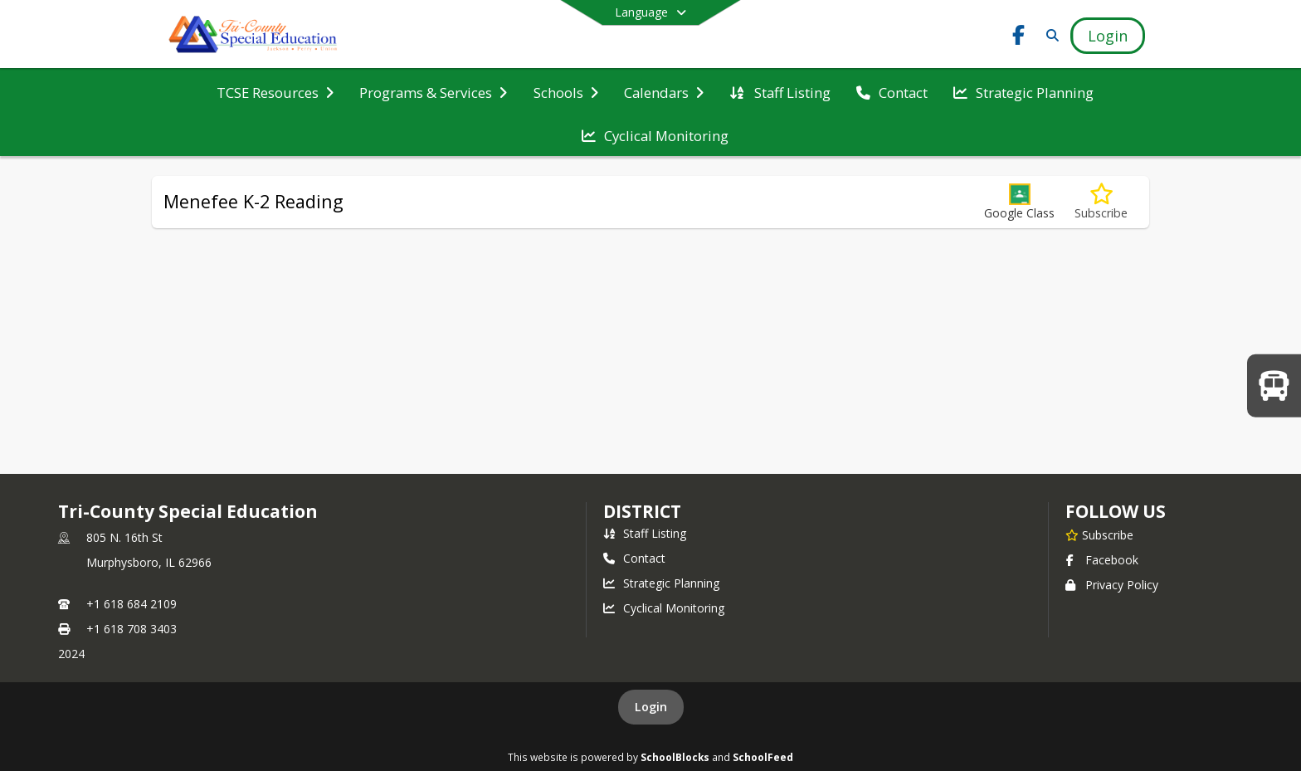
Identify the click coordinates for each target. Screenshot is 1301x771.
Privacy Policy (1111, 585)
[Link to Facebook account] (1018, 38)
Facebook (1101, 560)
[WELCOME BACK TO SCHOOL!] (1274, 385)
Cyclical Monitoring (663, 608)
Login (651, 707)
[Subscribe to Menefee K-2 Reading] (1101, 202)
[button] (1019, 202)
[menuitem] (275, 91)
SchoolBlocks (675, 757)
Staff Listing (644, 533)
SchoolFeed (763, 757)
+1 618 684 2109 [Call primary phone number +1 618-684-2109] (131, 604)
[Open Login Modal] (1107, 35)
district (642, 511)
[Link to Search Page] (1049, 35)
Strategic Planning (661, 583)
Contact (634, 558)
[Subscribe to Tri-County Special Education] (1099, 534)
